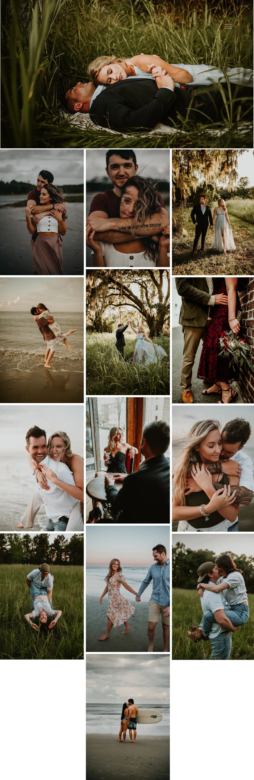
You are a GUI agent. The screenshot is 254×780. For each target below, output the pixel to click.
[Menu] (228, 26)
